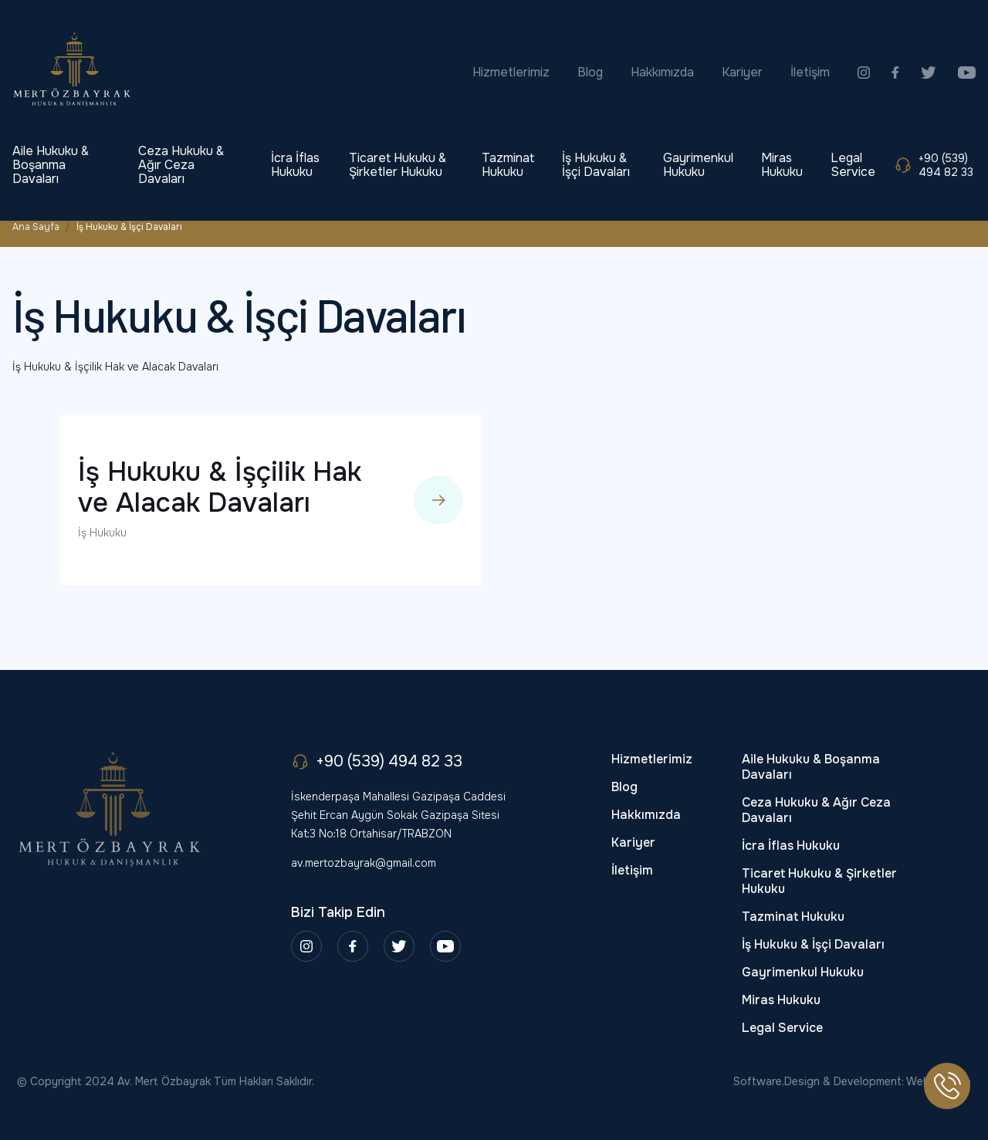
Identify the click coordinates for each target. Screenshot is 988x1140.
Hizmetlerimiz (511, 72)
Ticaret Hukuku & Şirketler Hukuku (397, 165)
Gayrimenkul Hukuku (698, 165)
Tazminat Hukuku (508, 165)
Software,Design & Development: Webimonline (852, 1081)
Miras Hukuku (782, 165)
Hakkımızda (662, 72)
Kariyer (742, 72)
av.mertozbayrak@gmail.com (363, 863)
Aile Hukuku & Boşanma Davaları (50, 165)
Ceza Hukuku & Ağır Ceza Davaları (181, 165)
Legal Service (853, 165)
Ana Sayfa (35, 227)
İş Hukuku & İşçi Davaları (596, 165)
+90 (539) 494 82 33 (933, 165)
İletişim (810, 72)
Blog (590, 72)
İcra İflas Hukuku (295, 165)
